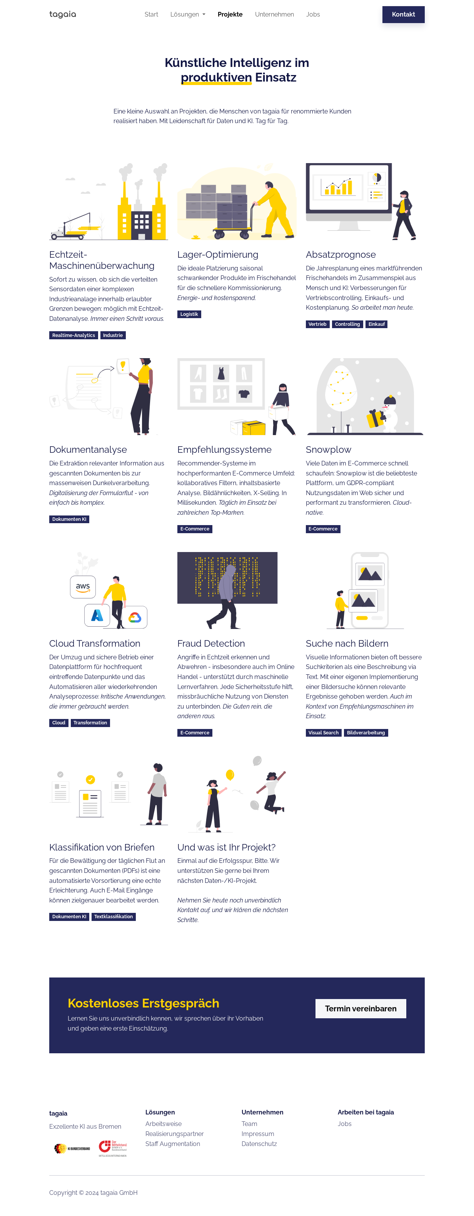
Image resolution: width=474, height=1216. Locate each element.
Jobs (313, 14)
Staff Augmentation (172, 1144)
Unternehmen (274, 14)
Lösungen (185, 14)
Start (151, 14)
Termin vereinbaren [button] (361, 1008)
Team (249, 1124)
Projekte (230, 14)
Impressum (258, 1134)
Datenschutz (259, 1144)
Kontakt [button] (403, 14)
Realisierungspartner (174, 1134)
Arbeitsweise (163, 1124)
